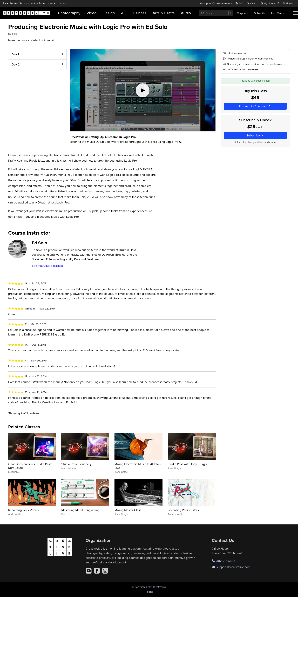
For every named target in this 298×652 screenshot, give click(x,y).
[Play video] (142, 90)
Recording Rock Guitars (183, 510)
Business (138, 13)
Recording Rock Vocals (23, 510)
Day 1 (15, 54)
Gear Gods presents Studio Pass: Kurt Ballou (30, 466)
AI (123, 13)
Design (109, 13)
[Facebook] (97, 571)
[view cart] (251, 3)
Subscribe (260, 13)
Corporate (243, 13)
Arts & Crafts (164, 13)
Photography (69, 13)
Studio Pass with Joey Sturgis (187, 464)
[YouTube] (89, 571)
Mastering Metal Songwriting (80, 510)
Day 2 (15, 64)
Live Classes (279, 13)
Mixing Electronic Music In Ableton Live (137, 466)
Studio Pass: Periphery (76, 464)
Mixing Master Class (127, 510)
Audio (186, 13)
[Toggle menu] (295, 13)
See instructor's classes (47, 266)
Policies (149, 592)
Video (91, 13)
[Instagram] (105, 571)
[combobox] (216, 13)
